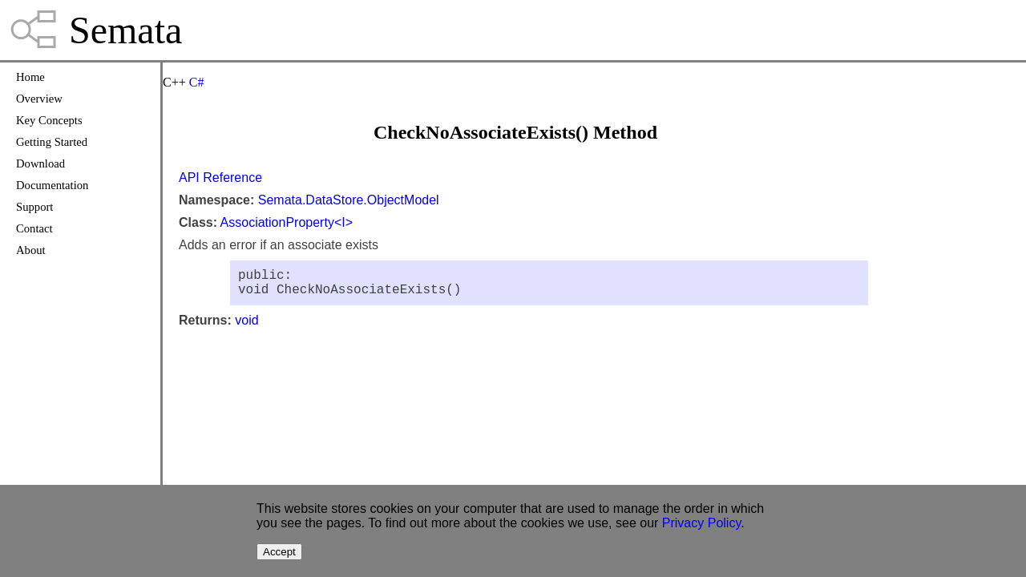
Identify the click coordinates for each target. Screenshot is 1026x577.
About (31, 250)
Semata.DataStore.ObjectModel (348, 200)
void (246, 326)
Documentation (52, 185)
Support (34, 206)
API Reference (220, 177)
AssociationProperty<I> (286, 222)
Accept (279, 552)
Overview (39, 98)
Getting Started (51, 141)
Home (30, 77)
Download (40, 163)
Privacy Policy (701, 523)
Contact (34, 228)
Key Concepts (49, 120)
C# (196, 82)
